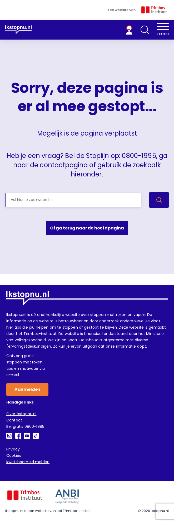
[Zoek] (159, 200)
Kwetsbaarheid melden (27, 461)
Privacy (13, 449)
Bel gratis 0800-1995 (25, 426)
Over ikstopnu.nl (21, 413)
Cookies (13, 455)
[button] (145, 30)
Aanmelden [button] (27, 389)
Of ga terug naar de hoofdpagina (87, 228)
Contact (14, 420)
